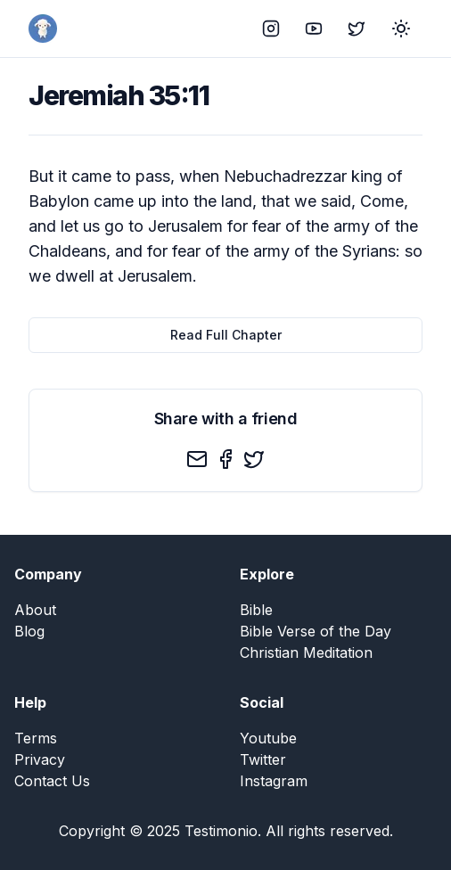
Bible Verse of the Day (315, 631)
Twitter (263, 759)
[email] (197, 459)
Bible (256, 610)
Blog (29, 631)
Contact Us (52, 781)
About (35, 610)
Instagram (274, 781)
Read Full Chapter (226, 334)
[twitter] (254, 459)
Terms (35, 738)
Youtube (268, 738)
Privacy (39, 759)
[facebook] (225, 459)
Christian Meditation (306, 652)
